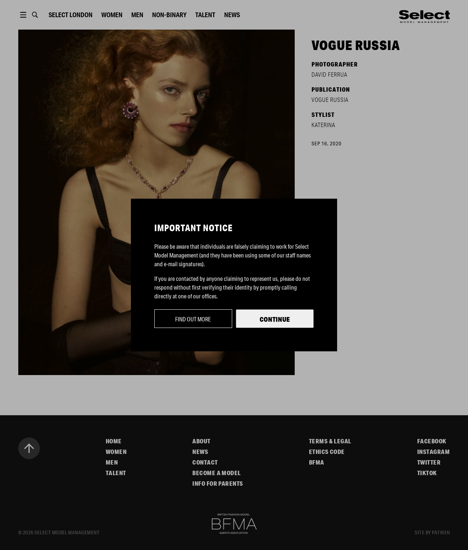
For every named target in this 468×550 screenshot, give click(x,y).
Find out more (193, 319)
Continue (275, 319)
